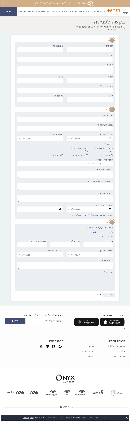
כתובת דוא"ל (65, 89)
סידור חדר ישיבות (65, 162)
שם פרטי (90, 48)
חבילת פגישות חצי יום (104, 149)
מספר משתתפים (65, 127)
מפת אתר (90, 356)
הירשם (15, 321)
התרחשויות (21, 11)
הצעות (31, 11)
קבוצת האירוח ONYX (116, 346)
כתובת (65, 69)
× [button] (126, 417)
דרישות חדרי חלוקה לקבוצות (65, 185)
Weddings (41, 11)
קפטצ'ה (108, 272)
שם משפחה (40, 48)
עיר (90, 79)
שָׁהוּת (82, 11)
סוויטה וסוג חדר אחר (32, 243)
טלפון (90, 98)
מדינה (40, 79)
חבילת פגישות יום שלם (79, 149)
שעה (40, 208)
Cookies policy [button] (28, 418)
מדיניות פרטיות (88, 351)
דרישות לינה (65, 264)
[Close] (3, 3)
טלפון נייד (40, 98)
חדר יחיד (98, 243)
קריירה (91, 346)
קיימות (122, 351)
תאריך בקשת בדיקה (90, 208)
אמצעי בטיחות (119, 356)
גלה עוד (119, 329)
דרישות (109, 144)
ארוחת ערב (57, 155)
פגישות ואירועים (54, 11)
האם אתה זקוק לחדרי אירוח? (100, 228)
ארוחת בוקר (106, 155)
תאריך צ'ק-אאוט (40, 253)
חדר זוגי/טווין (65, 243)
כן (111, 232)
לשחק (66, 11)
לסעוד (74, 11)
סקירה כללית (100, 11)
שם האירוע (65, 118)
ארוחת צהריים (80, 155)
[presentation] (93, 281)
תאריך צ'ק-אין (90, 253)
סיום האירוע (40, 137)
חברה (65, 58)
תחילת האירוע (90, 137)
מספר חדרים (107, 237)
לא (93, 232)
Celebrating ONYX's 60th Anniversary (64, 3)
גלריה (90, 11)
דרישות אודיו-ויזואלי (65, 173)
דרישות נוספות (65, 197)
